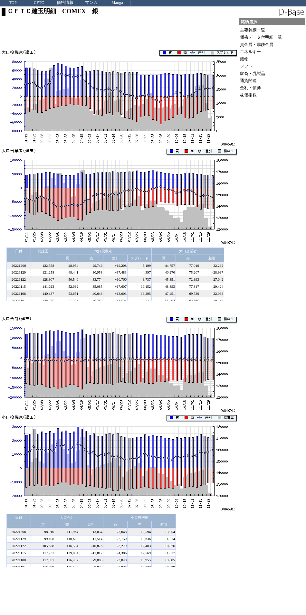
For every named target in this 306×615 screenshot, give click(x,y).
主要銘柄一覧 (252, 30)
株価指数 (248, 95)
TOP (13, 3)
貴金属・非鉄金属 (256, 44)
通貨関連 (248, 80)
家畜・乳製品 (252, 73)
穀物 (244, 59)
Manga (117, 3)
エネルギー (250, 51)
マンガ (91, 3)
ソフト (246, 66)
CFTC (39, 3)
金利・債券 (250, 87)
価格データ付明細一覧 (261, 37)
